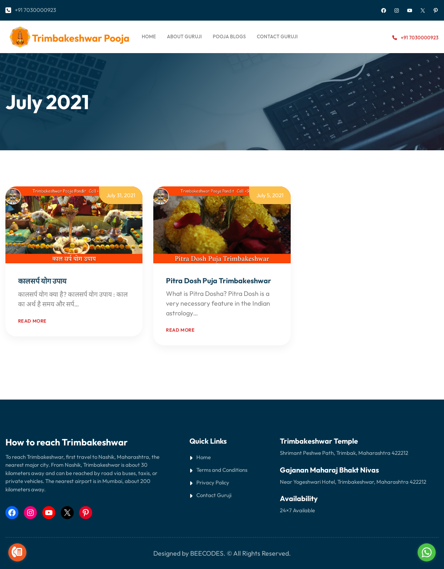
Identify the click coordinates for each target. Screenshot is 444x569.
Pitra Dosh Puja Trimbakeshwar (218, 280)
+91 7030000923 (35, 10)
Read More (96, 304)
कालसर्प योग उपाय (42, 280)
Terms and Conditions (221, 469)
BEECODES (206, 553)
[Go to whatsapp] (427, 552)
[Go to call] (17, 552)
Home (149, 36)
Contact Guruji (213, 495)
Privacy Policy (212, 482)
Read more (32, 321)
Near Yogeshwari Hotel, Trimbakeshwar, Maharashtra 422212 (353, 481)
